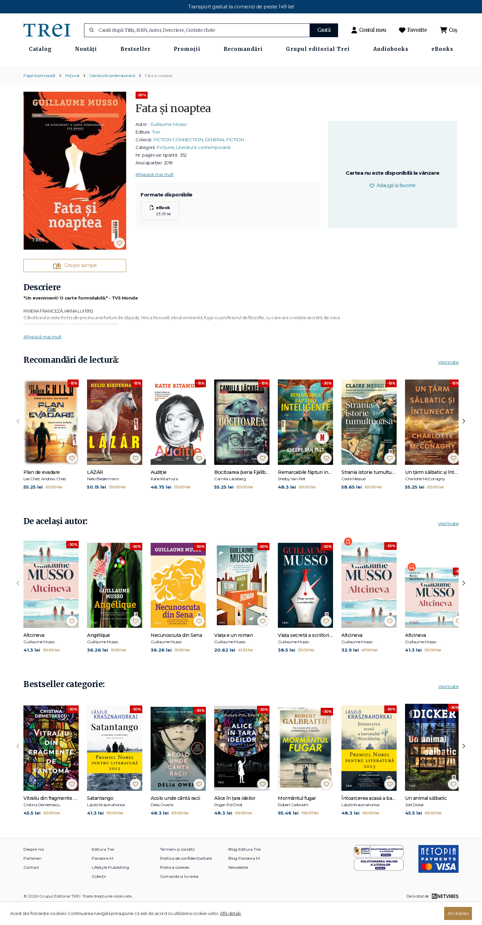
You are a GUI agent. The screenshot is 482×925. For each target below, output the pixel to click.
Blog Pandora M (244, 877)
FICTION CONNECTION (178, 159)
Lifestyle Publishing (110, 886)
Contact (31, 886)
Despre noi (33, 868)
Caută (324, 30)
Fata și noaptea (158, 94)
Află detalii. (230, 913)
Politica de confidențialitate (186, 877)
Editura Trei (103, 868)
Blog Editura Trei (244, 868)
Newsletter (238, 886)
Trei (156, 151)
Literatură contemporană (112, 94)
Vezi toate (448, 382)
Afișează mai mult (155, 193)
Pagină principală (39, 94)
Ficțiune (72, 94)
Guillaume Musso (168, 143)
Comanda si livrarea (179, 895)
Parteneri (32, 877)
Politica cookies (174, 886)
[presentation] (18, 441)
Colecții (99, 895)
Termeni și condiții (177, 868)
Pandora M (102, 877)
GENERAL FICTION (224, 159)
